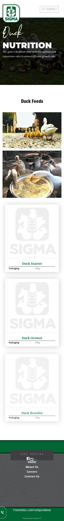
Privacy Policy (19, 509)
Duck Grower (32, 338)
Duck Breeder (32, 414)
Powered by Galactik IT (32, 518)
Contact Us (32, 476)
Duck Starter (32, 264)
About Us (32, 467)
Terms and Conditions (40, 509)
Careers (32, 471)
